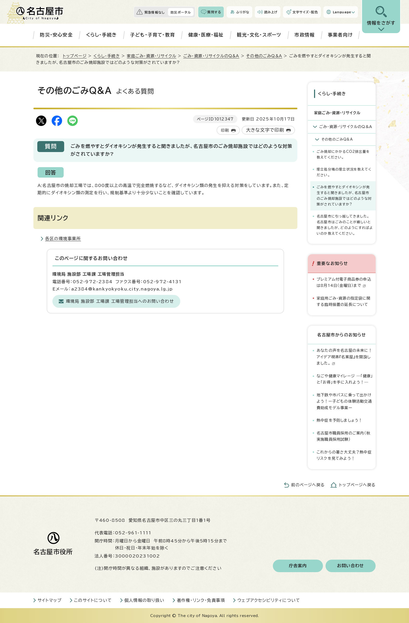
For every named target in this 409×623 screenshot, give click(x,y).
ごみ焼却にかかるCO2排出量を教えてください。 (343, 154)
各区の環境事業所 (63, 239)
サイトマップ (50, 600)
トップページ (75, 56)
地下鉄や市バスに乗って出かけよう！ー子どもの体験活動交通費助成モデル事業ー (344, 401)
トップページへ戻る (357, 484)
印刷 (225, 130)
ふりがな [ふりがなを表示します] (242, 12)
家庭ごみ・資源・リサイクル (151, 56)
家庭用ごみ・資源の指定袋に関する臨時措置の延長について (343, 301)
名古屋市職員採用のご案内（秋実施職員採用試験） (343, 436)
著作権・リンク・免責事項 (201, 600)
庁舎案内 (298, 565)
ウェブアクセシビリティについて (268, 600)
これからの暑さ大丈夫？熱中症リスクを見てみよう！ (344, 455)
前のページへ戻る (308, 484)
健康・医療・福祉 (206, 35)
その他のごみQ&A (264, 56)
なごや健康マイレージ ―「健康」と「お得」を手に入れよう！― (345, 379)
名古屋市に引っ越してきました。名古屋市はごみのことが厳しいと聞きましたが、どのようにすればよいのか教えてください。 (345, 224)
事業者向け (340, 35)
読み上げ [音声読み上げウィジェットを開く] (271, 12)
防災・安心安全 (56, 35)
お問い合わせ (350, 565)
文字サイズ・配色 (305, 12)
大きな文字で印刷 (265, 130)
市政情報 (304, 35)
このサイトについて (93, 600)
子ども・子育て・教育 (152, 35)
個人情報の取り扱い (144, 600)
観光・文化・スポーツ (259, 35)
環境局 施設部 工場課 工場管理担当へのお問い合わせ (120, 301)
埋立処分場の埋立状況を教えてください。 (344, 171)
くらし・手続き (101, 35)
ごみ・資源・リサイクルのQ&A (211, 56)
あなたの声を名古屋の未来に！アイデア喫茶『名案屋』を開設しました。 (344, 356)
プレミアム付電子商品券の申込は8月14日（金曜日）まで (344, 282)
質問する (214, 12)
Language (342, 12)
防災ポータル (181, 12)
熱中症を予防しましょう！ (339, 420)
